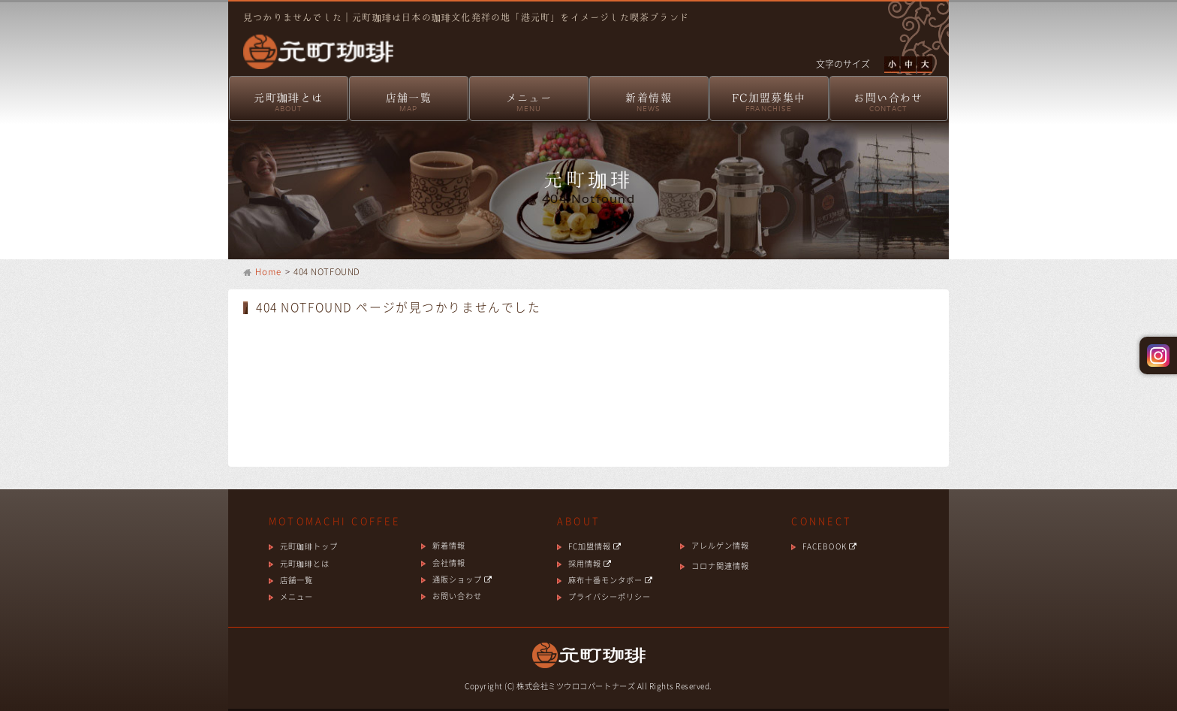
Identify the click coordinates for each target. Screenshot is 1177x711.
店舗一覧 (409, 103)
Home (268, 271)
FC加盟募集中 (769, 103)
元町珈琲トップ (309, 546)
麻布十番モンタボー (610, 579)
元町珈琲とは (289, 103)
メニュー (529, 103)
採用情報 (590, 563)
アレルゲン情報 (720, 545)
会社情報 (448, 562)
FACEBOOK (829, 546)
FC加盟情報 (595, 546)
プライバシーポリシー (609, 596)
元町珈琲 (310, 42)
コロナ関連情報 (720, 565)
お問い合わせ (888, 103)
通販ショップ (462, 579)
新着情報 (649, 103)
